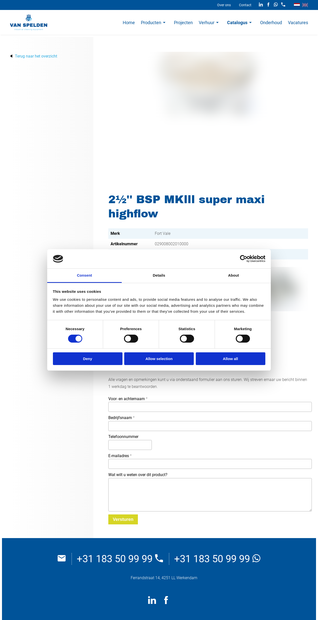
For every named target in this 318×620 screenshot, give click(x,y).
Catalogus (237, 22)
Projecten (183, 22)
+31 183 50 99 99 (120, 559)
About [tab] (233, 275)
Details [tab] (159, 275)
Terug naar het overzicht (36, 56)
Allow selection (158, 359)
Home (129, 22)
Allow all (230, 359)
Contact (245, 5)
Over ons (224, 5)
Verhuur (206, 22)
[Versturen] (123, 519)
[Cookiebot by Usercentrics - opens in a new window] (243, 258)
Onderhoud (271, 22)
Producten (151, 22)
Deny (87, 359)
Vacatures (298, 22)
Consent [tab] (84, 275)
